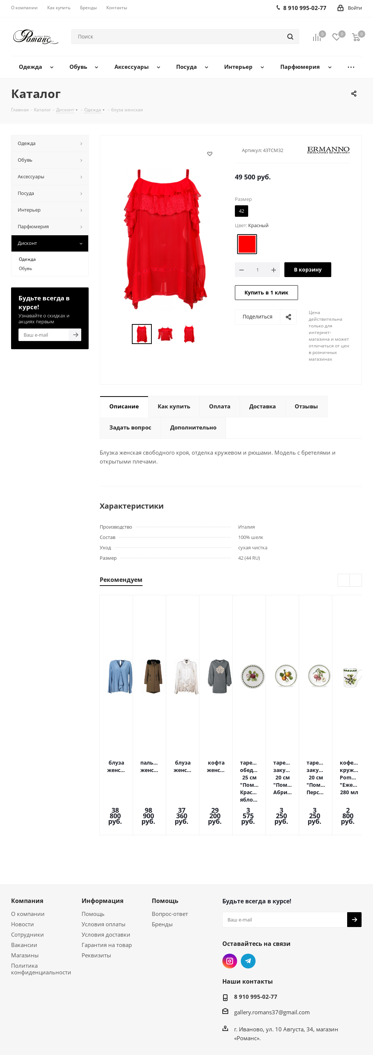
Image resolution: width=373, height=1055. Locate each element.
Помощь (93, 873)
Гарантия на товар (107, 904)
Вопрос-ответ (170, 873)
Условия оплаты (104, 883)
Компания (27, 860)
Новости (22, 883)
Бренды (162, 883)
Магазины (25, 914)
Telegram (248, 920)
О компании (28, 873)
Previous (344, 580)
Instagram (229, 920)
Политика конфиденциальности (41, 928)
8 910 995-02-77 (255, 956)
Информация (102, 860)
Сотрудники (27, 893)
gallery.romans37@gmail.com (272, 971)
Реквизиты (96, 914)
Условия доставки (106, 893)
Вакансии (24, 904)
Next (356, 580)
